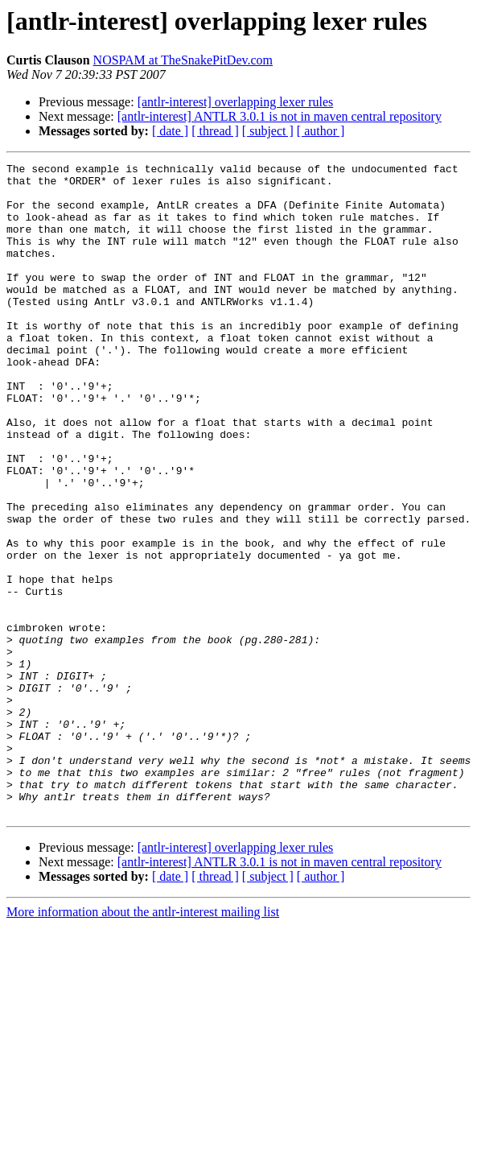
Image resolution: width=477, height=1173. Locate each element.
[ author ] (321, 131)
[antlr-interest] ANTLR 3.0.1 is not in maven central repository (279, 116)
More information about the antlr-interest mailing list (142, 1042)
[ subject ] (268, 131)
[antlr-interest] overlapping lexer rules (236, 102)
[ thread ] (215, 131)
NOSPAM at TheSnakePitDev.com (183, 60)
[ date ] (170, 131)
